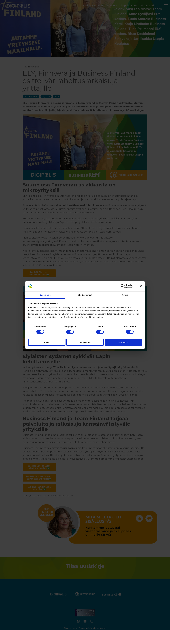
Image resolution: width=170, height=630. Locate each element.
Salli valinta (85, 342)
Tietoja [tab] (125, 295)
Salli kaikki (123, 342)
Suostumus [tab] (45, 295)
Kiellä (46, 342)
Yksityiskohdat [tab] (85, 295)
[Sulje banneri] (141, 286)
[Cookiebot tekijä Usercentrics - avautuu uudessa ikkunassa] (122, 286)
